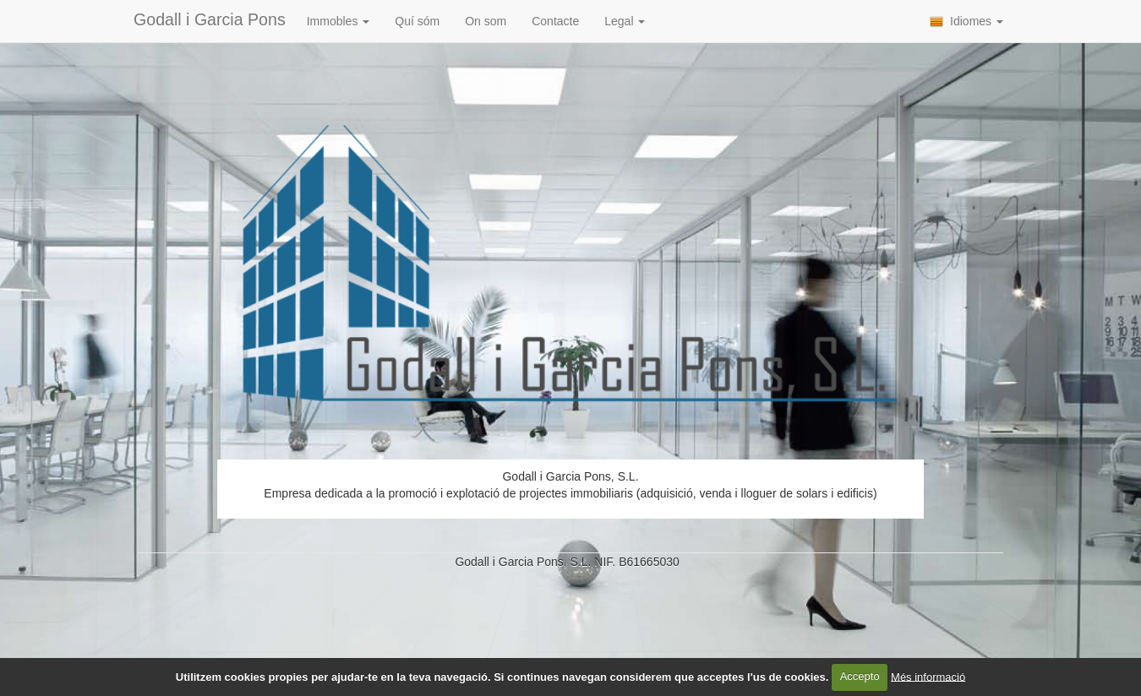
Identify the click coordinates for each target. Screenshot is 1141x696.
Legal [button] (624, 21)
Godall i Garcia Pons (210, 19)
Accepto (860, 676)
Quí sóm (417, 21)
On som (485, 21)
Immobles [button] (338, 21)
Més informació (928, 676)
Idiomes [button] (966, 21)
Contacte (555, 21)
